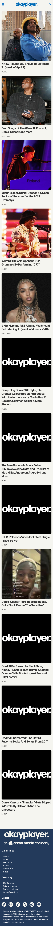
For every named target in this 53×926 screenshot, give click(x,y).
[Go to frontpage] (26, 4)
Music (6, 859)
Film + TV (7, 862)
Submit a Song (10, 889)
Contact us (8, 883)
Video (6, 865)
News (6, 856)
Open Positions (10, 892)
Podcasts (8, 868)
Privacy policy (10, 886)
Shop (5, 872)
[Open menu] (3, 4)
